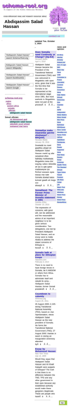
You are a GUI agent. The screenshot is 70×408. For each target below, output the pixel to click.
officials (12, 110)
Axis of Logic (61, 65)
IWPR (59, 110)
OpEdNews (61, 140)
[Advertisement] (45, 116)
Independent (61, 112)
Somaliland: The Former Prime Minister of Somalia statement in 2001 (45, 195)
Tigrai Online (61, 172)
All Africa (60, 55)
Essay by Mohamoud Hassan (45, 350)
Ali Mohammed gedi (18, 119)
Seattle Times (61, 165)
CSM (58, 75)
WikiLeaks (60, 190)
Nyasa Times (61, 135)
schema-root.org (13, 98)
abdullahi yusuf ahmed (20, 124)
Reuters (59, 157)
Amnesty (60, 60)
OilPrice (59, 137)
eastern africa (13, 106)
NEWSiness (61, 127)
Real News (60, 155)
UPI (58, 185)
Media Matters (62, 115)
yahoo (56, 30)
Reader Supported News (60, 150)
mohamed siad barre (19, 126)
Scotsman (60, 162)
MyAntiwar (60, 125)
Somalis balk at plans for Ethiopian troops (45, 255)
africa (8, 104)
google (63, 28)
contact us (54, 36)
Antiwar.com (61, 62)
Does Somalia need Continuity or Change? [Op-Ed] (45, 54)
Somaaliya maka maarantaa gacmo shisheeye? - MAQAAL (44, 134)
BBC (58, 67)
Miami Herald (61, 117)
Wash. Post (61, 187)
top (62, 403)
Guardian (60, 105)
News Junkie (61, 130)
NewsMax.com (62, 132)
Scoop (59, 160)
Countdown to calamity (42, 295)
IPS (58, 107)
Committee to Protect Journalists (61, 80)
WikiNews (60, 192)
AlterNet (59, 57)
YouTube (63, 30)
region (8, 101)
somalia (11, 108)
